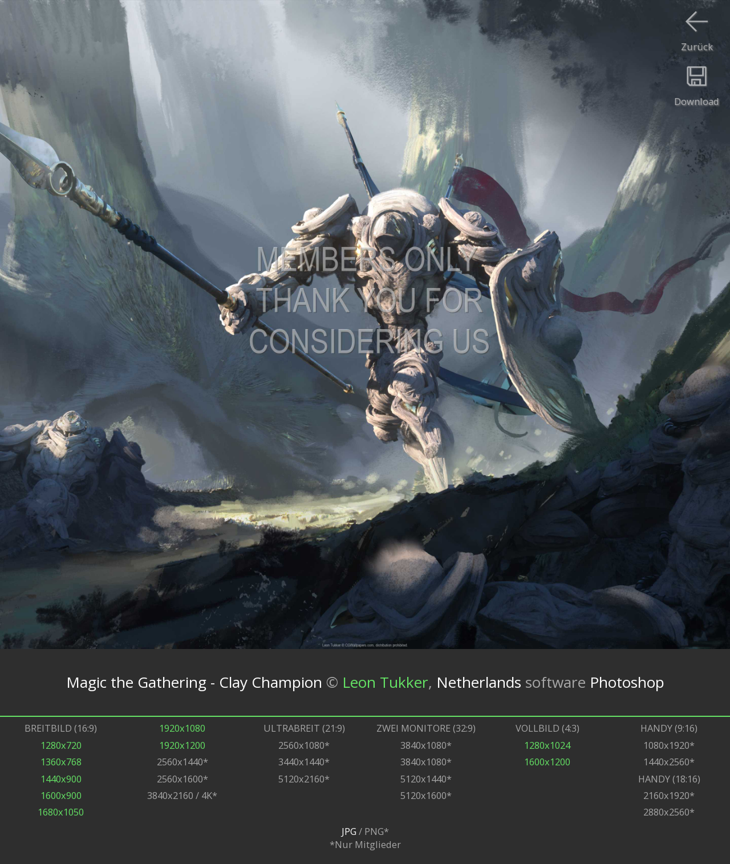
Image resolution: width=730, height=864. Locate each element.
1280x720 (61, 745)
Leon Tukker (385, 682)
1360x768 (61, 761)
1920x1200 (182, 745)
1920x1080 (182, 728)
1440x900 (61, 778)
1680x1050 (61, 811)
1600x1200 (547, 761)
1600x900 (61, 795)
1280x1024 (547, 745)
